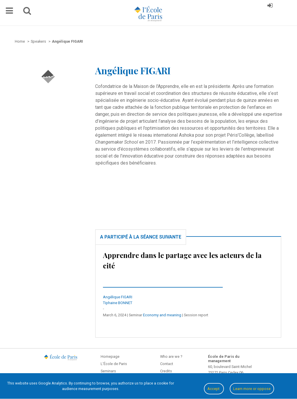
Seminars (108, 371)
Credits (166, 371)
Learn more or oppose (252, 389)
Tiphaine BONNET (117, 303)
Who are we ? (171, 356)
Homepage (110, 356)
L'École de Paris (114, 364)
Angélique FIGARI (117, 297)
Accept (213, 389)
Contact (166, 364)
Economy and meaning (162, 315)
